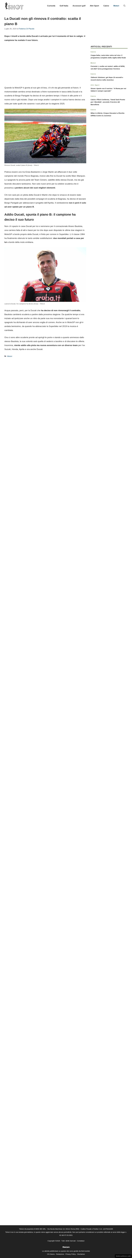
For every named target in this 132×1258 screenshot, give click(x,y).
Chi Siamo (51, 1254)
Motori (116, 6)
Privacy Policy (70, 1254)
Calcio (106, 6)
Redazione (60, 1254)
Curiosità (51, 6)
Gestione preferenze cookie (123, 1256)
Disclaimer (81, 1254)
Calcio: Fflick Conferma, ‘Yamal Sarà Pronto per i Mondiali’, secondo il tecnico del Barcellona (108, 102)
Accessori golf (79, 6)
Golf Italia (64, 6)
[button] (124, 6)
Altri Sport (94, 6)
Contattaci (80, 1241)
